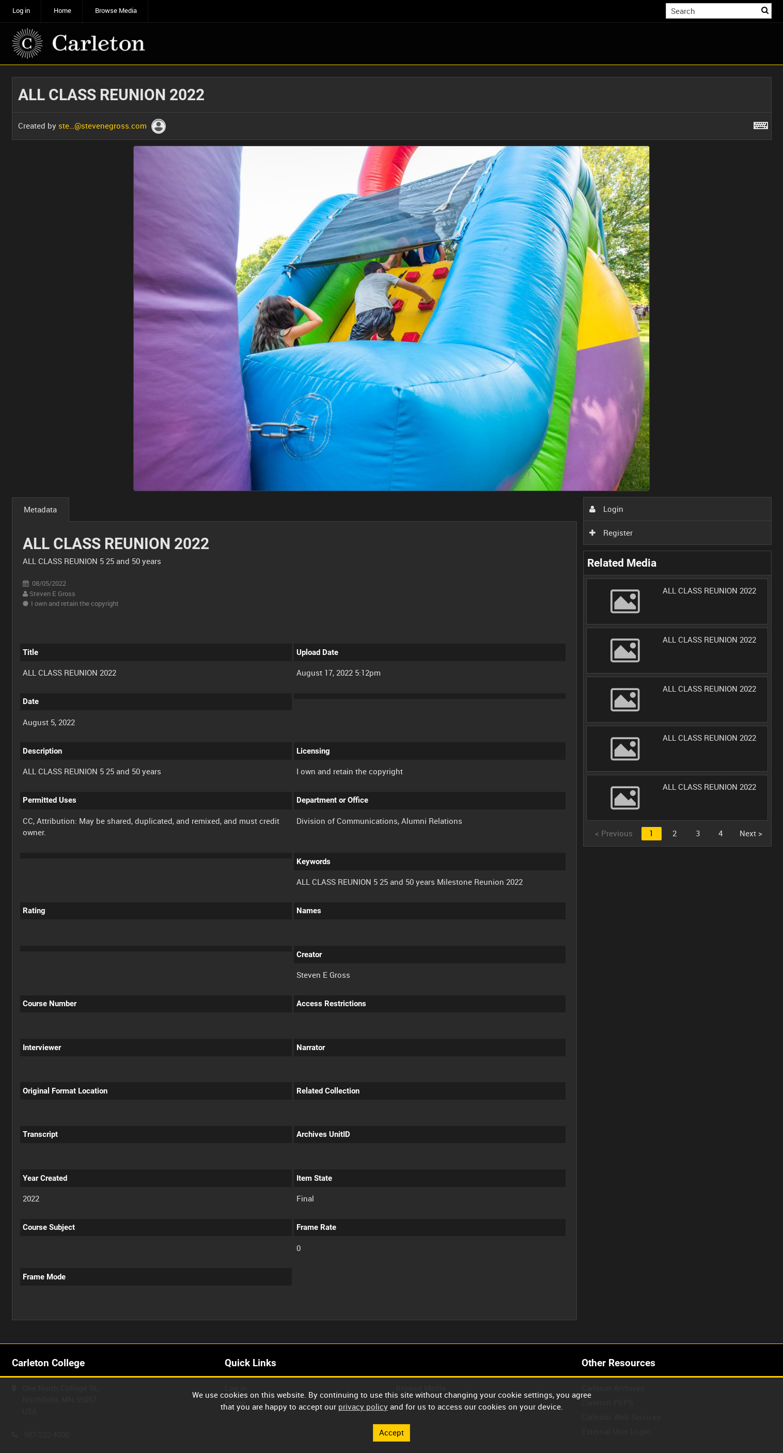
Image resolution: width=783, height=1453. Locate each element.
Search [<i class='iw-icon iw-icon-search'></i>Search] (765, 10)
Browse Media (116, 10)
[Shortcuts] (761, 123)
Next (751, 833)
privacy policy (363, 1406)
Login (606, 509)
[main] (392, 704)
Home (62, 10)
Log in (21, 10)
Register (611, 532)
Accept (391, 1432)
